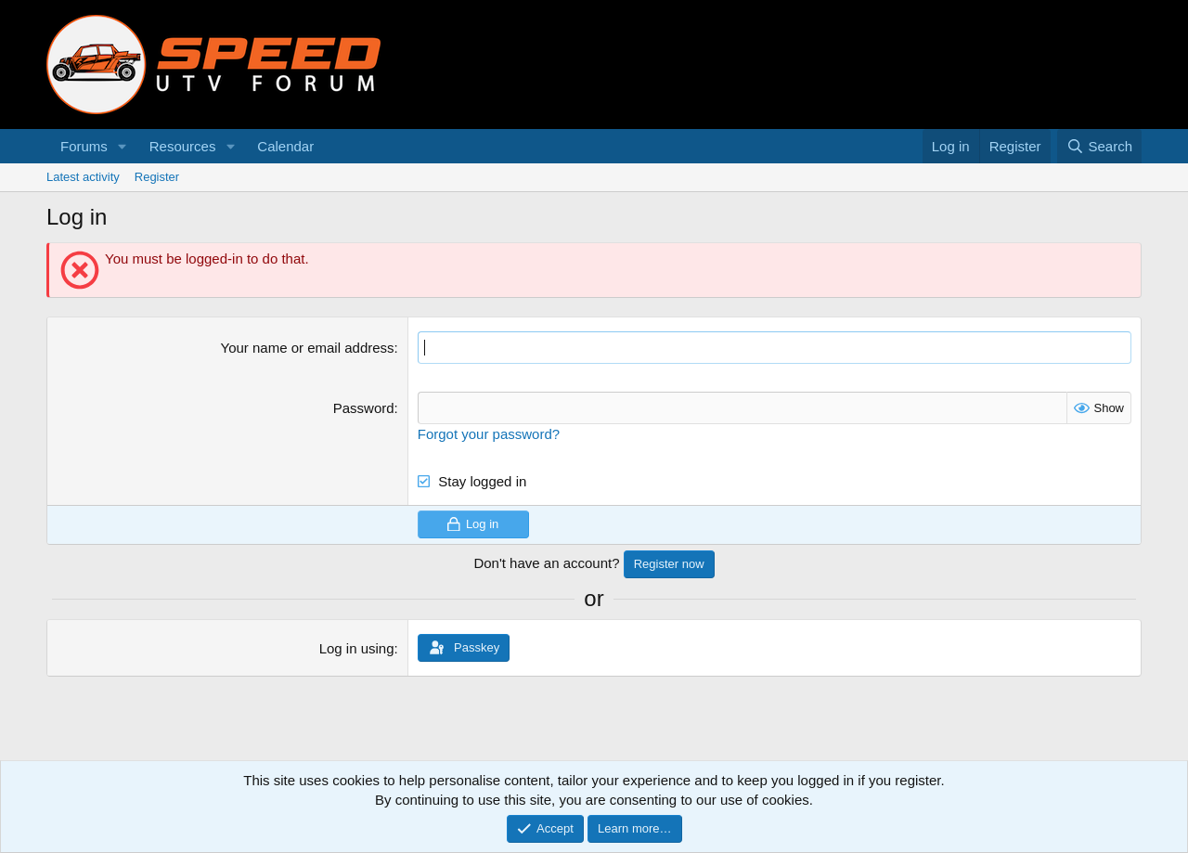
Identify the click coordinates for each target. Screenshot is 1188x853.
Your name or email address (307, 347)
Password (363, 408)
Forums (84, 146)
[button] (123, 146)
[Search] (1099, 146)
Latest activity (83, 177)
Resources (182, 146)
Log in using (356, 648)
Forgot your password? (489, 434)
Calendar (285, 146)
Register (157, 177)
